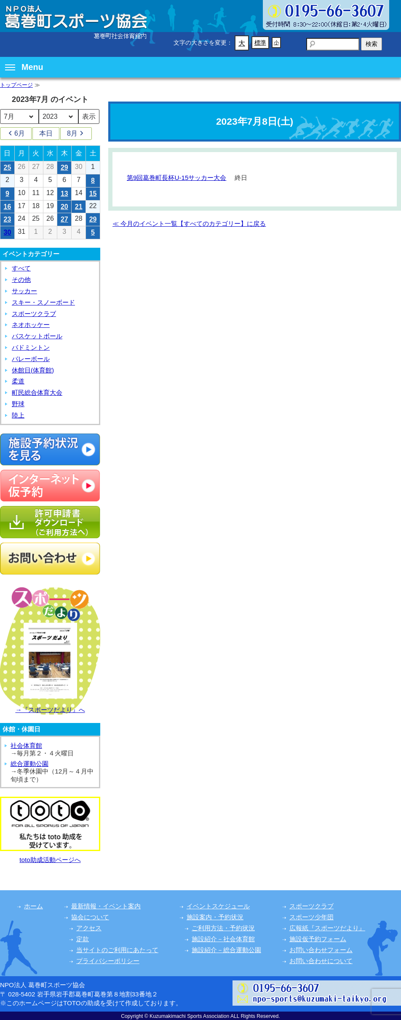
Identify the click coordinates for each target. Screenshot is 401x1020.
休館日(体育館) (33, 370)
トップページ (16, 85)
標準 (260, 42)
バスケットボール (37, 336)
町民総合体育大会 (37, 392)
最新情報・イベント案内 (106, 906)
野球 (18, 403)
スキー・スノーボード (43, 302)
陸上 (18, 415)
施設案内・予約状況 (215, 917)
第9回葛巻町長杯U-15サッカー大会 (176, 177)
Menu (24, 67)
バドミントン (31, 347)
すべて (21, 268)
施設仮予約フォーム (317, 938)
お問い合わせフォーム (321, 949)
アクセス (89, 928)
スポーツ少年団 (311, 917)
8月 (76, 133)
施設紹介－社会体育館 (223, 938)
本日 (46, 133)
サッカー (24, 290)
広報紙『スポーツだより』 (327, 928)
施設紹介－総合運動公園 (226, 949)
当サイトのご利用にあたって (117, 949)
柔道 (18, 381)
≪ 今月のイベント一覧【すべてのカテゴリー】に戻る (189, 223)
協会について (90, 917)
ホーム (33, 906)
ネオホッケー (31, 324)
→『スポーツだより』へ (50, 709)
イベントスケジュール (218, 906)
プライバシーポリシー (107, 960)
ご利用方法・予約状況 (223, 928)
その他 (21, 279)
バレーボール (31, 358)
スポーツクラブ (34, 313)
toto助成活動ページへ (49, 859)
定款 (82, 938)
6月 (16, 133)
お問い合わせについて (321, 960)
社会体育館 (26, 745)
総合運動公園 (29, 763)
